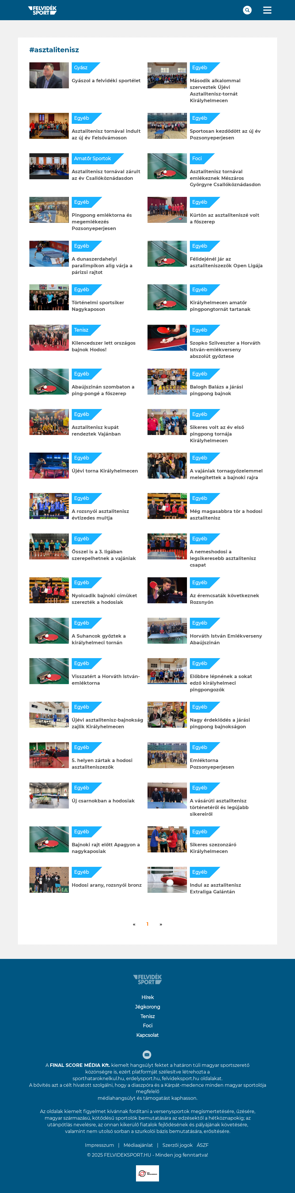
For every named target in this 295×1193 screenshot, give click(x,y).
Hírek (147, 997)
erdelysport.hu (143, 1078)
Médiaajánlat (138, 1145)
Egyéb (199, 67)
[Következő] (134, 924)
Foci (197, 158)
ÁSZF (203, 1145)
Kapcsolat (147, 1035)
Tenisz (81, 330)
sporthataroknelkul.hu (98, 1078)
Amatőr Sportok (92, 158)
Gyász (80, 67)
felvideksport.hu (180, 1078)
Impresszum (99, 1145)
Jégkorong (147, 1007)
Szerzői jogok (177, 1145)
